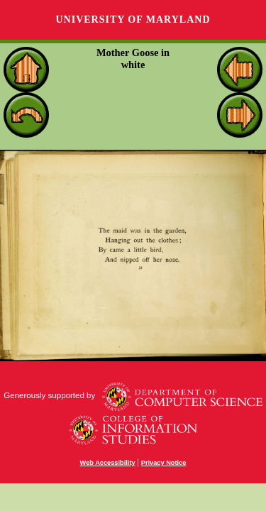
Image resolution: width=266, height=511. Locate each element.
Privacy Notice (164, 462)
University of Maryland (132, 19)
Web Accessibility (107, 462)
